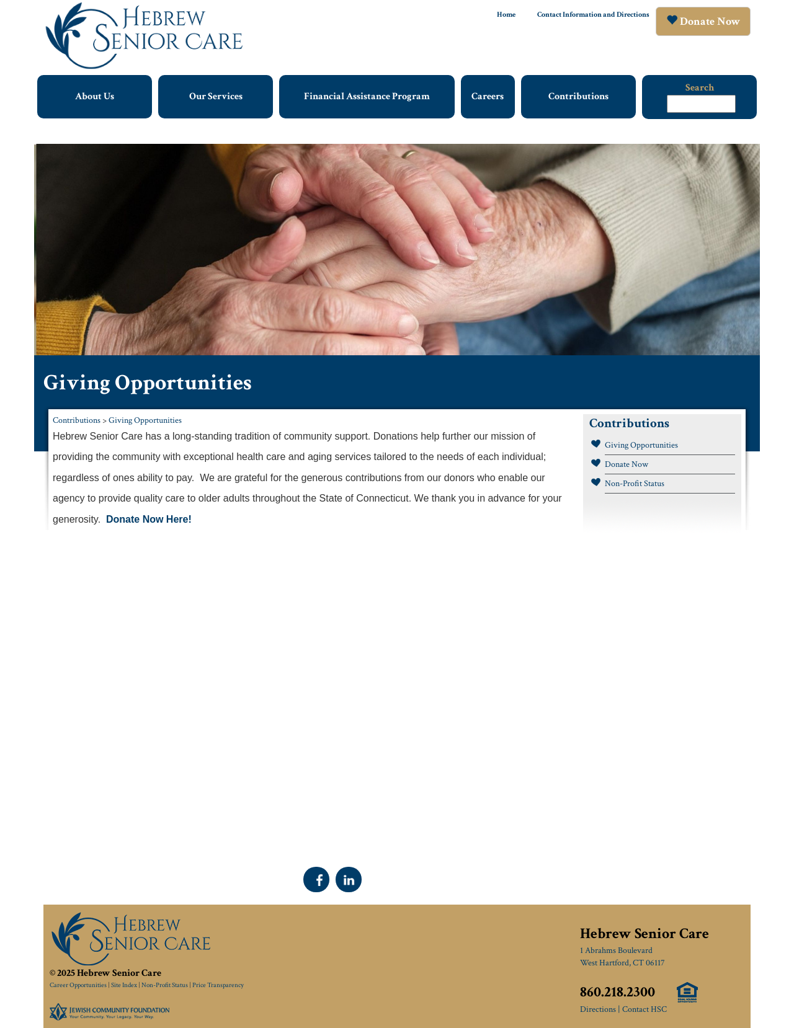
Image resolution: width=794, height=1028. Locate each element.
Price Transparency (218, 985)
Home (506, 14)
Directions (598, 1009)
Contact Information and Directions (593, 14)
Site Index (124, 985)
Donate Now (626, 464)
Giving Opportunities (145, 420)
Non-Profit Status (634, 483)
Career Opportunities (78, 985)
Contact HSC (644, 1009)
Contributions (76, 420)
